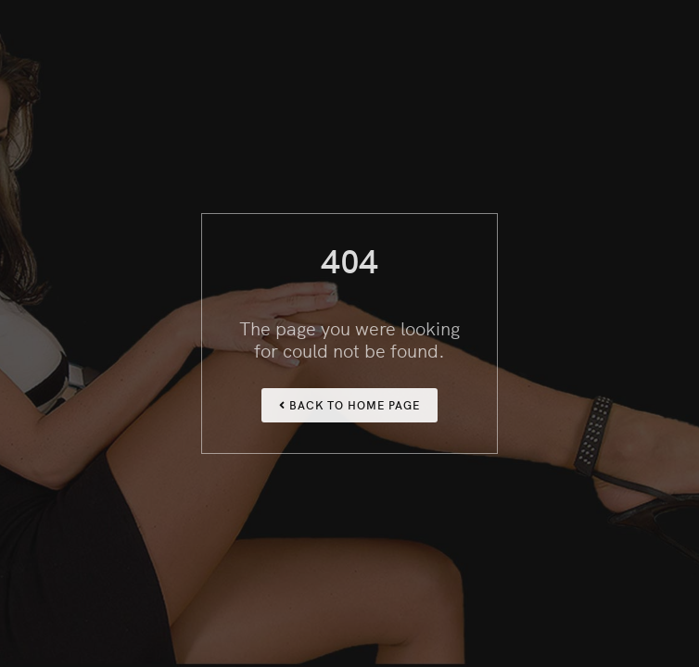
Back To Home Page (349, 404)
